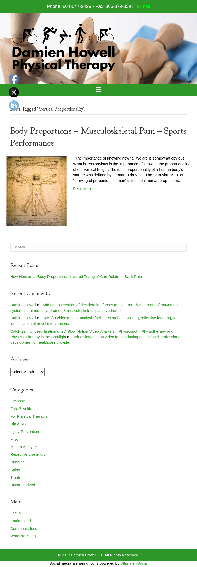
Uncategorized (22, 485)
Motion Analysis (23, 447)
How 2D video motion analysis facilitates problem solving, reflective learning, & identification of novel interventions (92, 321)
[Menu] (98, 89)
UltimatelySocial (134, 563)
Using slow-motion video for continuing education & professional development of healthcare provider (95, 340)
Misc (14, 439)
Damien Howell (23, 305)
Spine (15, 469)
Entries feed (20, 521)
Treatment (19, 477)
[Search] (98, 247)
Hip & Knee (20, 424)
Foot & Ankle (21, 408)
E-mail (143, 6)
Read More (82, 188)
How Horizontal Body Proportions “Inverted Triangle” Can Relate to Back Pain (76, 276)
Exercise (17, 401)
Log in (15, 513)
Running (17, 462)
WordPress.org (23, 536)
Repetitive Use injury (27, 454)
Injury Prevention (24, 431)
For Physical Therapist (29, 416)
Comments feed (23, 528)
